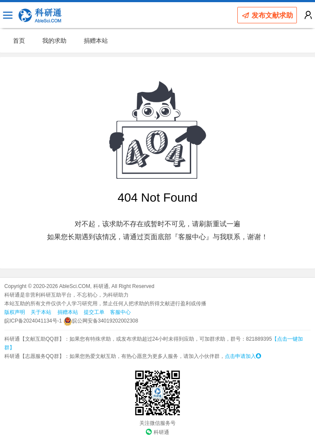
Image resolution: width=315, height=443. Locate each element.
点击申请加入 (243, 356)
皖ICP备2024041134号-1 (33, 321)
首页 (19, 40)
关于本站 (41, 312)
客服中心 (120, 312)
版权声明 (14, 312)
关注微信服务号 (157, 423)
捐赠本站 (96, 40)
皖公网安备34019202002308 (100, 321)
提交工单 (94, 312)
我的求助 (54, 40)
